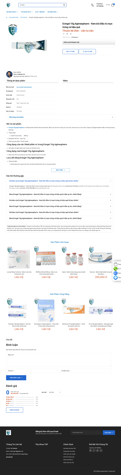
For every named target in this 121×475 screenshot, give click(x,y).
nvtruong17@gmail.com (16, 451)
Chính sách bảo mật (68, 462)
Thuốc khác (23, 17)
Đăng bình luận (15, 377)
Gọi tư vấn (88, 51)
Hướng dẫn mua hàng (69, 451)
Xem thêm (59, 170)
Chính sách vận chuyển (69, 454)
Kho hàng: (9, 454)
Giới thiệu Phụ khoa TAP (69, 448)
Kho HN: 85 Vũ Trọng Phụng (20, 454)
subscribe (109, 432)
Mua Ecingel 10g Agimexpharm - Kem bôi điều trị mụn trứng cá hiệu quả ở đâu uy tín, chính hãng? (45, 194)
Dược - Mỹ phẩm (40, 12)
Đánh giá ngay (14, 410)
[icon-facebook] (63, 34)
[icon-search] (64, 5)
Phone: (8, 448)
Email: (8, 451)
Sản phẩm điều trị (11, 12)
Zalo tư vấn (70, 51)
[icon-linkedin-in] (70, 34)
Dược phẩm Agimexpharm (24, 87)
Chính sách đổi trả (68, 459)
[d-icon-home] (6, 17)
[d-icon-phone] (93, 5)
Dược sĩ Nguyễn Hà (19, 74)
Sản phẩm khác (52, 12)
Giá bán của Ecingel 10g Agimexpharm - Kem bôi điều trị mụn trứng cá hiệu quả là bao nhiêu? (44, 181)
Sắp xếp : (44, 392)
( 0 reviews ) (74, 37)
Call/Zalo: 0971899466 (95, 448)
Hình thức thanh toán (68, 457)
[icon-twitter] (67, 34)
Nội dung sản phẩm (16, 117)
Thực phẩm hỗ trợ (26, 12)
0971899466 (100, 6)
